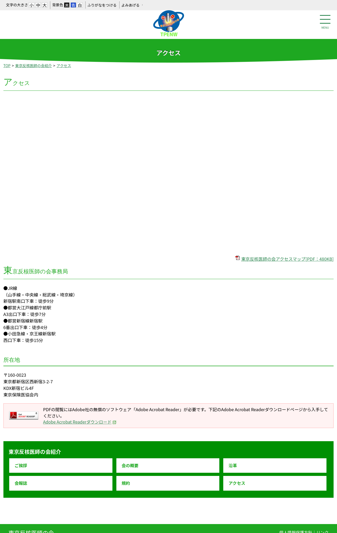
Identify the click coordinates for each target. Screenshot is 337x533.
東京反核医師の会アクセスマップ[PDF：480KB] (287, 259)
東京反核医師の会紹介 (33, 65)
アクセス (64, 65)
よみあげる (130, 5)
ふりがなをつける (102, 5)
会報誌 (20, 483)
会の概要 (130, 465)
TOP (7, 65)
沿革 (233, 465)
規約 (126, 483)
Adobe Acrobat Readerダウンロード (80, 422)
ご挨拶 (20, 465)
